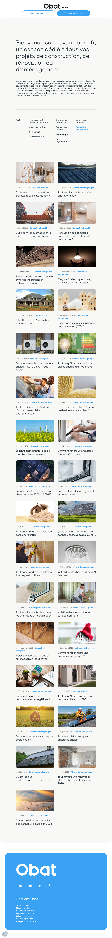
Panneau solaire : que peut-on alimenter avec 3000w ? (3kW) (33, 492)
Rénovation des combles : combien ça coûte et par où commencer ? (74, 236)
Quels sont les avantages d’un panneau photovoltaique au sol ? (77, 533)
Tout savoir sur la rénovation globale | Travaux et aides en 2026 (74, 780)
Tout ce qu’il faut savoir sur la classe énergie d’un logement (75, 365)
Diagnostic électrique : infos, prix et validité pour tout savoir (77, 281)
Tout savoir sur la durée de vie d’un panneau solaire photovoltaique (33, 410)
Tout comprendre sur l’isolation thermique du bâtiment (34, 573)
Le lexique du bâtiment (81, 121)
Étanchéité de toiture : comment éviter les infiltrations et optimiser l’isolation (35, 280)
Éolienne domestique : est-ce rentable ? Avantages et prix (33, 452)
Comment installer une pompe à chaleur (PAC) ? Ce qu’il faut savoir (34, 366)
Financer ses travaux (61, 128)
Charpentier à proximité (26, 921)
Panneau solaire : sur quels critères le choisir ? (73, 738)
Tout (18, 120)
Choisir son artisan (37, 127)
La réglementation (63, 140)
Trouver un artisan (23, 905)
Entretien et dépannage (61, 121)
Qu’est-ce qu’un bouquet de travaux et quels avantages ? (33, 194)
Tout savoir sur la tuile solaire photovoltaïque (74, 194)
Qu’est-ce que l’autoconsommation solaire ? (33, 778)
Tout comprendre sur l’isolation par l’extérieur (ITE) (34, 533)
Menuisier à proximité (25, 913)
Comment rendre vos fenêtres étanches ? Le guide (75, 452)
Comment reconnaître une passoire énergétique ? (73, 654)
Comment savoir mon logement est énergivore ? (76, 492)
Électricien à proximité (25, 911)
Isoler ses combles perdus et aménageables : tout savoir (32, 657)
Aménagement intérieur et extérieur (38, 121)
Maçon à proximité (24, 908)
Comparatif (34, 132)
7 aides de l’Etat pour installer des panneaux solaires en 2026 (34, 822)
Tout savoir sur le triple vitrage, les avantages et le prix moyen (33, 614)
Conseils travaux (36, 136)
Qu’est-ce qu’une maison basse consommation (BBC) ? (76, 324)
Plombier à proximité (24, 919)
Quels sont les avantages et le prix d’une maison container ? (33, 234)
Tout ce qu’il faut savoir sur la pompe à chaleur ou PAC (75, 697)
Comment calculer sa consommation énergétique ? (33, 697)
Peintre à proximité (24, 916)
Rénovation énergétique (82, 128)
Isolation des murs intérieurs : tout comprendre (75, 614)
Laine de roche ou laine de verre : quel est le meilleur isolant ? (77, 408)
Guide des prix (62, 134)
